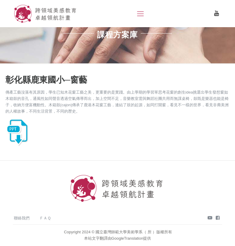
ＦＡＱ (45, 218)
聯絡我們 (22, 218)
